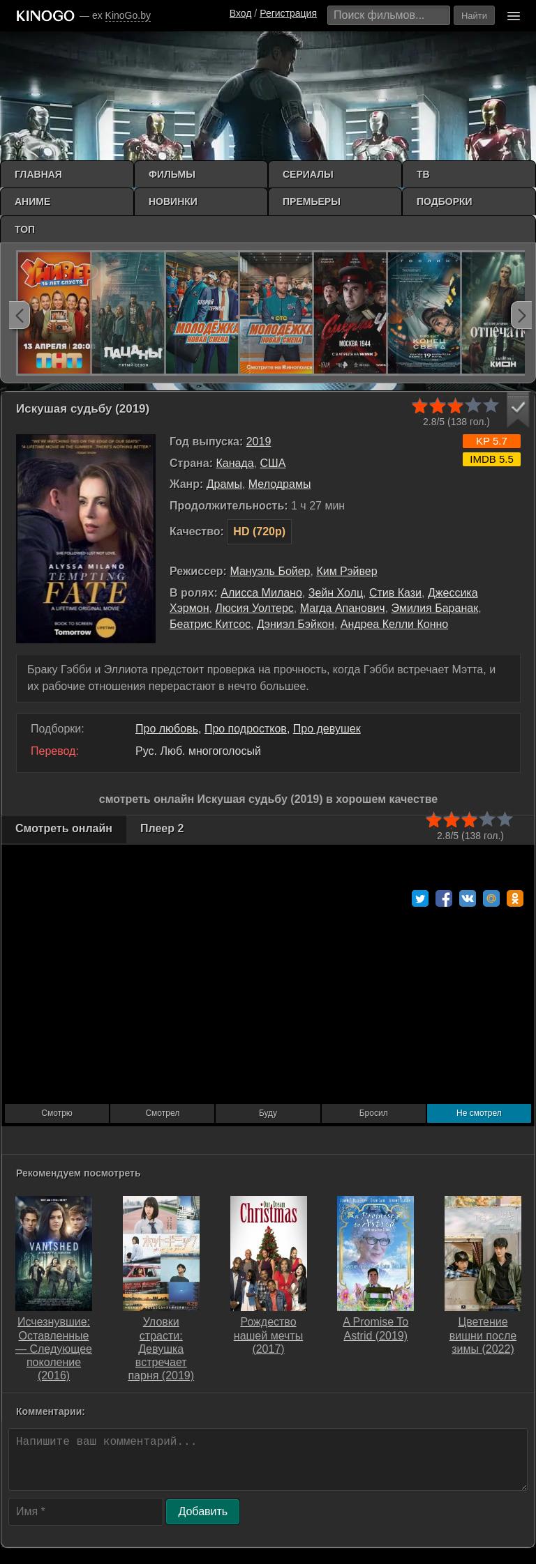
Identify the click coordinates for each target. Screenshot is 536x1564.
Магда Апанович (342, 608)
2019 (258, 441)
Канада (234, 463)
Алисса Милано (261, 593)
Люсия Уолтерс (254, 608)
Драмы (224, 484)
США (272, 463)
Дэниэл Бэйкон (295, 624)
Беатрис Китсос (210, 624)
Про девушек (327, 729)
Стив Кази (395, 593)
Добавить (203, 1511)
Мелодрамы (279, 484)
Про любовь (166, 729)
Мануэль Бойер (270, 571)
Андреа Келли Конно (395, 624)
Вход (241, 13)
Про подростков (245, 729)
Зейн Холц (335, 593)
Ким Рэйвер (346, 571)
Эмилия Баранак (435, 608)
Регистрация (288, 13)
